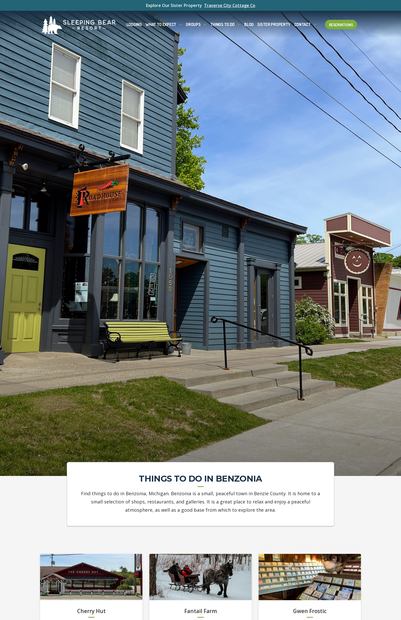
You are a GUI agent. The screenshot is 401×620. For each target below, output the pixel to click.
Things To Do (222, 24)
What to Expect (160, 24)
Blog (249, 24)
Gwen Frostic (309, 611)
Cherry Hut (91, 611)
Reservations (341, 24)
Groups (193, 24)
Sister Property (273, 24)
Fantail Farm (200, 611)
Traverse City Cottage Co (229, 5)
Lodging (134, 24)
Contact (302, 24)
